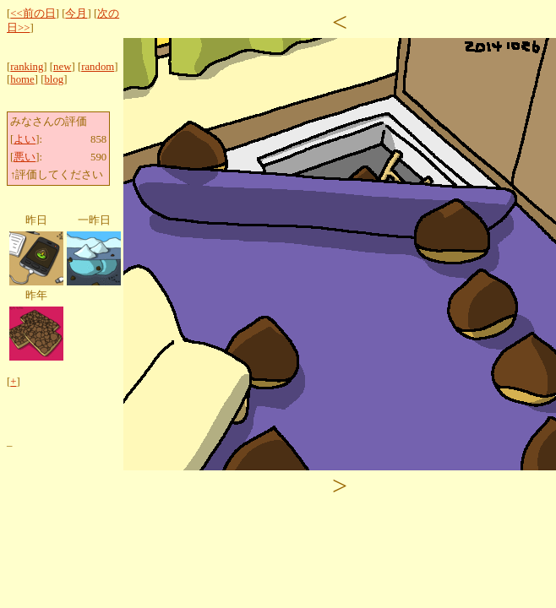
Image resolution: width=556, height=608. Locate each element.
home (22, 79)
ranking (26, 67)
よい (24, 139)
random (97, 67)
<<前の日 (32, 13)
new (62, 67)
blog (53, 79)
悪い (24, 157)
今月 (76, 13)
